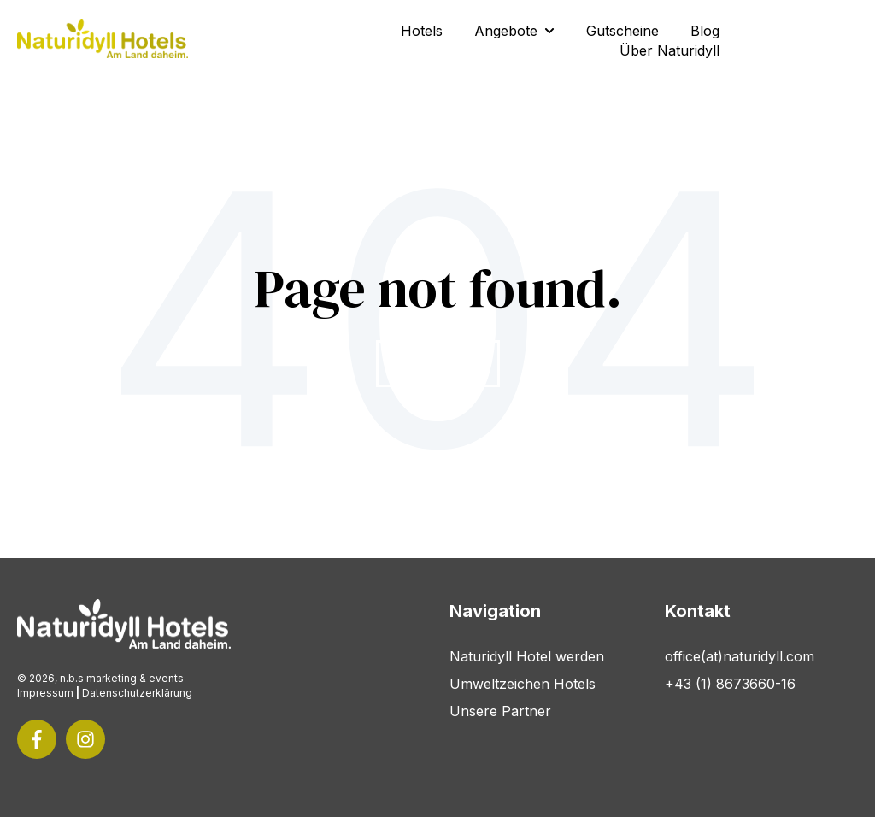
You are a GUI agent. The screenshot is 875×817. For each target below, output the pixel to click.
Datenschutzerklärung (137, 692)
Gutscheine (622, 30)
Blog (704, 30)
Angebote (505, 30)
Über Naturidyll (669, 50)
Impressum (45, 692)
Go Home (438, 364)
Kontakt (802, 41)
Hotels (422, 30)
